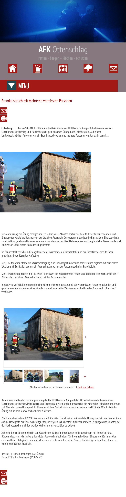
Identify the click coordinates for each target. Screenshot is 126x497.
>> (85, 376)
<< (1, 376)
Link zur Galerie (85, 387)
